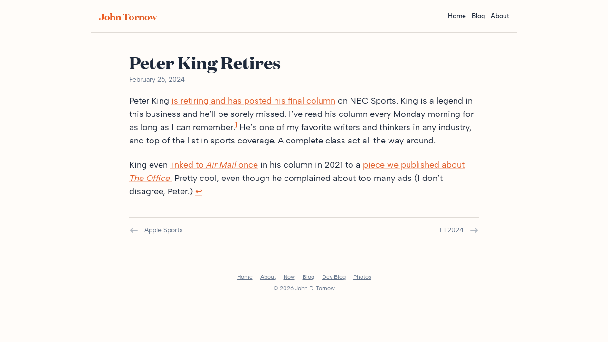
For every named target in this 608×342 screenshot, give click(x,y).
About (500, 16)
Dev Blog (334, 277)
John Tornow (128, 16)
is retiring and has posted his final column (253, 100)
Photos (362, 277)
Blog (478, 16)
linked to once (214, 165)
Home (457, 16)
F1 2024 (459, 230)
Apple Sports (156, 230)
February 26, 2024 (157, 80)
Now (289, 277)
